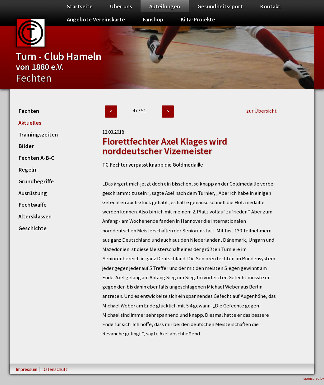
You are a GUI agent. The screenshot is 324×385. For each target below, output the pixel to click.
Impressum (26, 369)
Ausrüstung (32, 193)
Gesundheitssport (220, 6)
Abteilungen (164, 6)
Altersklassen (35, 216)
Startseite (80, 6)
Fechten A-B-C (36, 157)
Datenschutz (55, 369)
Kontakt (270, 6)
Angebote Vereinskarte (96, 19)
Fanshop (152, 19)
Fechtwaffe (32, 204)
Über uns (121, 6)
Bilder (26, 146)
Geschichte (32, 228)
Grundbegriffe (36, 181)
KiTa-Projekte (197, 19)
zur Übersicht (261, 110)
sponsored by (313, 378)
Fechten (28, 110)
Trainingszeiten (38, 134)
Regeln (27, 169)
